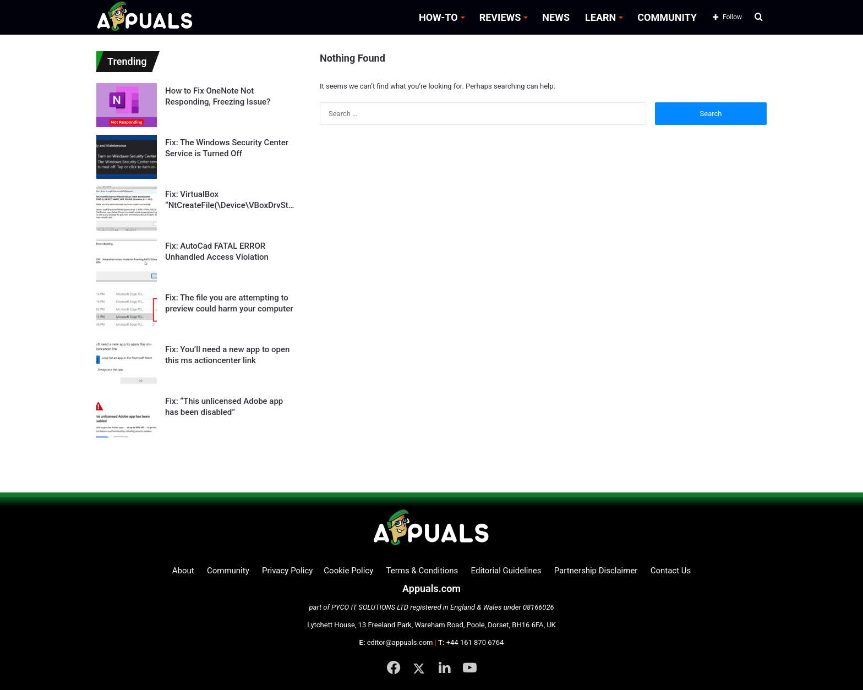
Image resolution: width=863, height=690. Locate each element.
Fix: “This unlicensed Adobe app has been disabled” (224, 406)
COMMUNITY (667, 17)
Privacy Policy (287, 571)
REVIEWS (500, 17)
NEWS (556, 17)
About (183, 571)
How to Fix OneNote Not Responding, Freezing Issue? (217, 96)
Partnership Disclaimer (596, 571)
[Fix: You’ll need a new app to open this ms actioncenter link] (126, 364)
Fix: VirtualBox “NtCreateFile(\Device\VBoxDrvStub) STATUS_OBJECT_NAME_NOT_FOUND (229, 200)
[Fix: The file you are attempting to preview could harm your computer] (126, 312)
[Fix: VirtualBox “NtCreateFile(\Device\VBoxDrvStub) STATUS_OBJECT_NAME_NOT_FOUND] (126, 209)
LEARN (600, 17)
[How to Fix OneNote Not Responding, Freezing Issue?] (126, 105)
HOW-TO (438, 17)
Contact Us (671, 571)
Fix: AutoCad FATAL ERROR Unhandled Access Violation (217, 251)
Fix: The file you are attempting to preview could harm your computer (229, 303)
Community (228, 571)
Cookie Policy (348, 571)
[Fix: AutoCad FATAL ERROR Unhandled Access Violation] (126, 260)
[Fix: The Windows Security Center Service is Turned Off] (126, 157)
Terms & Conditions (422, 571)
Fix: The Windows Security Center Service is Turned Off (226, 148)
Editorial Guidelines (506, 571)
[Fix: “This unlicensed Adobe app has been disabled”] (126, 415)
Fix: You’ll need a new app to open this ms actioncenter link (227, 354)
